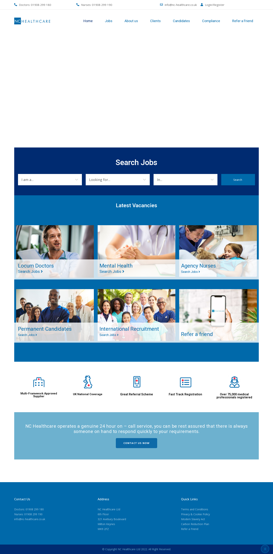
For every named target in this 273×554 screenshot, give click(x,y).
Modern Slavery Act (193, 519)
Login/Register (214, 5)
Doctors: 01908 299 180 (29, 509)
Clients (155, 21)
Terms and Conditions (194, 509)
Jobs (108, 21)
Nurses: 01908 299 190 (28, 514)
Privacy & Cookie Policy (195, 514)
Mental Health (116, 268)
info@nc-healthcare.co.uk (181, 5)
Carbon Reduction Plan (195, 524)
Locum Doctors (36, 268)
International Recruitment (129, 331)
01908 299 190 (102, 5)
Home (88, 21)
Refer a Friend (242, 21)
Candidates (181, 21)
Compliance (211, 21)
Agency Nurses (198, 268)
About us (131, 21)
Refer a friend (197, 334)
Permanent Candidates (45, 331)
